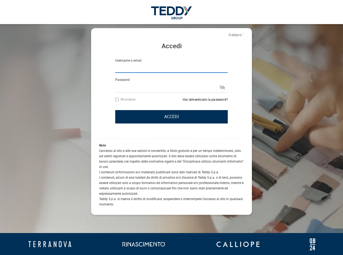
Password (122, 79)
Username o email (128, 60)
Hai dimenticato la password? (205, 99)
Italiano (235, 34)
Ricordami (125, 99)
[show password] (222, 87)
